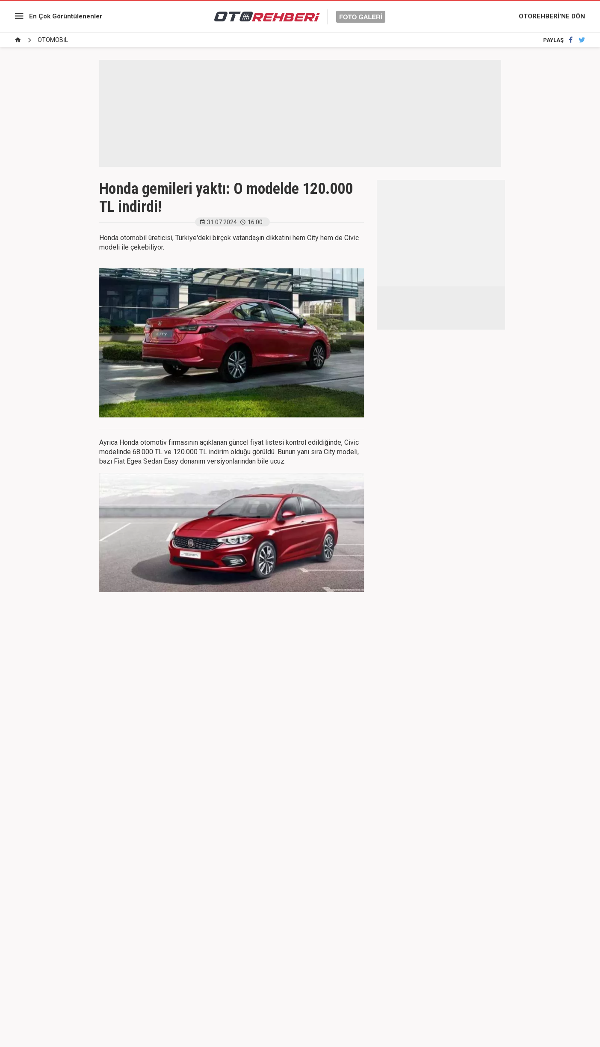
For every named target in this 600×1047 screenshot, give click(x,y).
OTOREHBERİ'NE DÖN (552, 16)
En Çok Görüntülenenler (65, 16)
